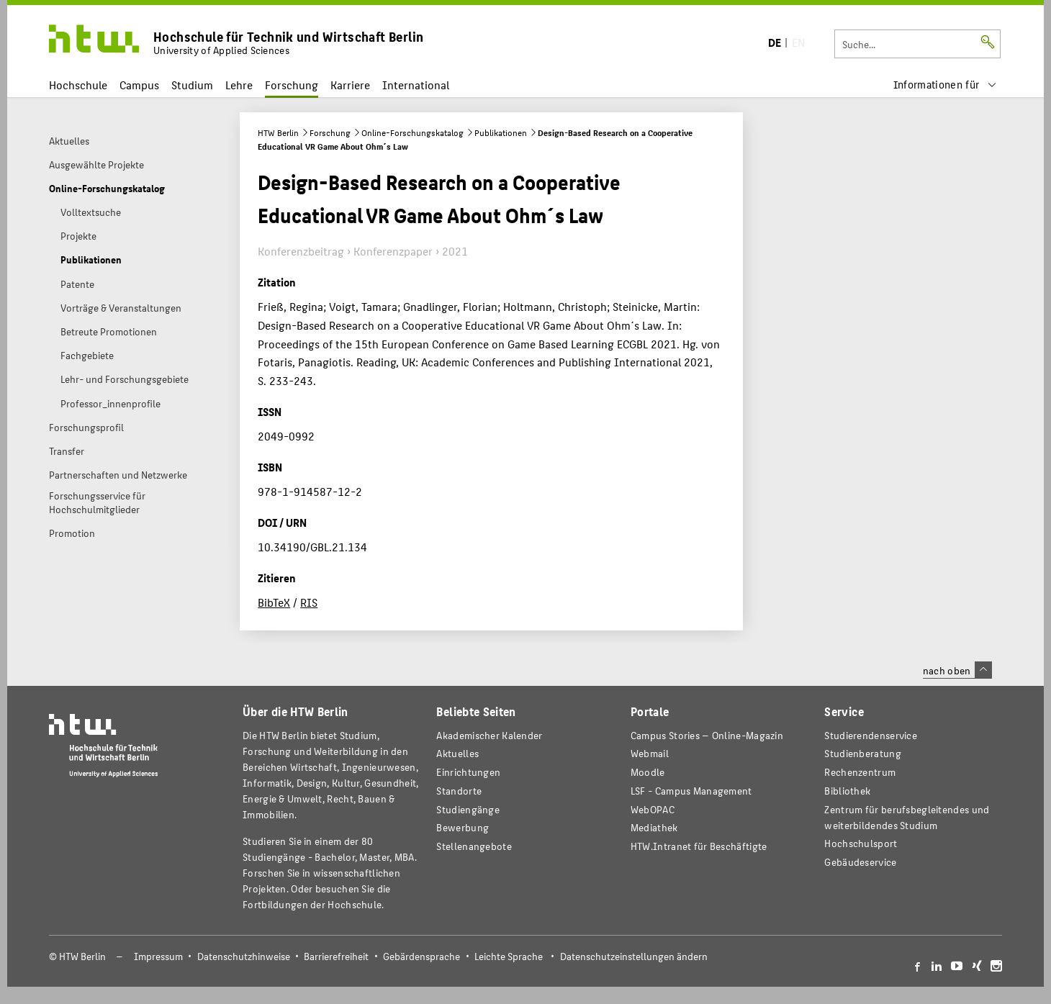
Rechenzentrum (860, 771)
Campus (139, 85)
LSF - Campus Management (691, 790)
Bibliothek (847, 790)
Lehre (239, 85)
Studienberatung (862, 753)
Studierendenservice (870, 735)
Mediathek (654, 827)
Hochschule (78, 85)
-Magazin (707, 735)
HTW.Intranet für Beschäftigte (699, 846)
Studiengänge (468, 809)
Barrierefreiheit (336, 956)
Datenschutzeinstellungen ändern (634, 956)
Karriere (350, 85)
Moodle (648, 771)
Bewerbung (462, 827)
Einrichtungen (468, 771)
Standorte (459, 790)
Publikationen (500, 132)
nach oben (957, 670)
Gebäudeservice (860, 861)
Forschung (291, 85)
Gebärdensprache (421, 956)
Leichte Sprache (508, 956)
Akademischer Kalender (489, 735)
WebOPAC (653, 809)
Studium (192, 85)
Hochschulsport (860, 843)
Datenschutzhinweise (243, 956)
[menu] (945, 84)
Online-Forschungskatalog (412, 132)
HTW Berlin (278, 132)
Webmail (650, 753)
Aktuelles (457, 753)
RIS (308, 602)
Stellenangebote (473, 846)
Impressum (158, 956)
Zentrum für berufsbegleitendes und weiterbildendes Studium (906, 817)
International (415, 85)
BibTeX (274, 602)
